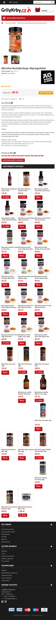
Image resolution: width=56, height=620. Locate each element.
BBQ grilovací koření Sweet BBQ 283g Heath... (42, 335)
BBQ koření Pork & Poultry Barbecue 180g (9, 507)
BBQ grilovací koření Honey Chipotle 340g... (42, 277)
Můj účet (4, 539)
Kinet (41, 615)
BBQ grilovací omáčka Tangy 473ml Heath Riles (9, 219)
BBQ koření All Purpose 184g (25, 365)
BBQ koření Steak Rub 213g (43, 420)
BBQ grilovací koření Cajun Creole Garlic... (9, 248)
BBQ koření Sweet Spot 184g (8, 365)
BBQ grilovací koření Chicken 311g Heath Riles (42, 248)
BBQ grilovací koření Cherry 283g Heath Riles (25, 248)
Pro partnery (5, 561)
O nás (3, 553)
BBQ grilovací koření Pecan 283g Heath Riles (9, 335)
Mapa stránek (5, 542)
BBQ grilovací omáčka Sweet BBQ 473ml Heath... (43, 189)
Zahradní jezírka (6, 575)
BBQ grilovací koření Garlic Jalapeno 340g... (26, 277)
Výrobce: (4, 73)
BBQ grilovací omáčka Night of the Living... (41, 393)
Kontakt (15, 2)
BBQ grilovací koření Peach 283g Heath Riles (43, 306)
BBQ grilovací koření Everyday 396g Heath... (8, 277)
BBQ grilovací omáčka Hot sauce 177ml (9, 189)
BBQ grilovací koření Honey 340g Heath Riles (8, 306)
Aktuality (4, 551)
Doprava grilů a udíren (8, 532)
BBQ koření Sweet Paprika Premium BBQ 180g (43, 450)
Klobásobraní (5, 534)
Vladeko (4, 570)
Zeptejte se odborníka (10, 99)
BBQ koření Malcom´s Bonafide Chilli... (24, 189)
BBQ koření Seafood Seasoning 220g (41, 478)
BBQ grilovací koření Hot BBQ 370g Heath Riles (25, 306)
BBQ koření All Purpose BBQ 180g (8, 450)
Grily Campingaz (6, 578)
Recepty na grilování (7, 556)
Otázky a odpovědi (7, 559)
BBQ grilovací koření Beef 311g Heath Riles (42, 219)
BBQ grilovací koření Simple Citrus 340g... (24, 335)
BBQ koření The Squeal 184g (42, 365)
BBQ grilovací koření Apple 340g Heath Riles (26, 219)
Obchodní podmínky (7, 529)
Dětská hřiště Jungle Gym (9, 573)
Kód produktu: (5, 71)
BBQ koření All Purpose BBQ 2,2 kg (25, 507)
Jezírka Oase (5, 580)
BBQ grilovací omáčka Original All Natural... (24, 393)
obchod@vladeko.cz (10, 598)
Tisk (23, 99)
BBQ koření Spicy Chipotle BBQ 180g (26, 450)
